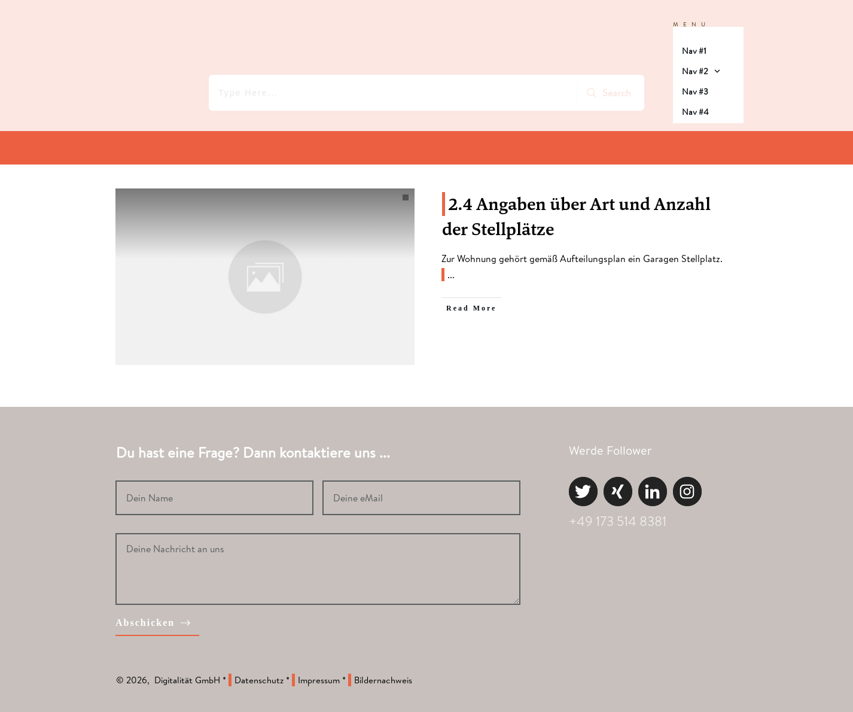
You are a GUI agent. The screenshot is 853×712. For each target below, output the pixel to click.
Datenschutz (259, 680)
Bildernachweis (383, 680)
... (451, 274)
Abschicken (145, 622)
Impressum (319, 680)
